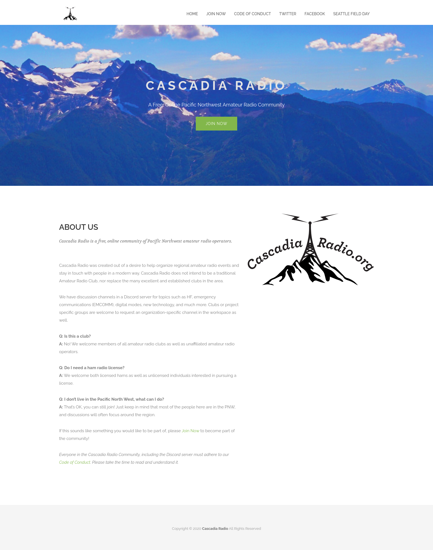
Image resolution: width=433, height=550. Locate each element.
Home (192, 14)
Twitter (287, 14)
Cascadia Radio (215, 528)
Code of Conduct (252, 14)
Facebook (315, 14)
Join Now (216, 14)
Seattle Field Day (351, 14)
